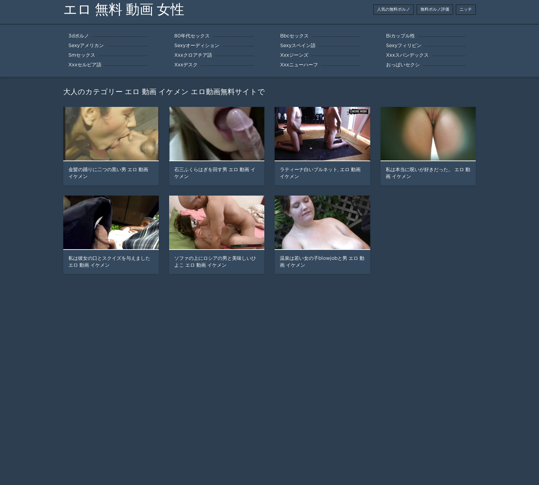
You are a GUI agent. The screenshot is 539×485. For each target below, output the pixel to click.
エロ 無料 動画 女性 (123, 9)
